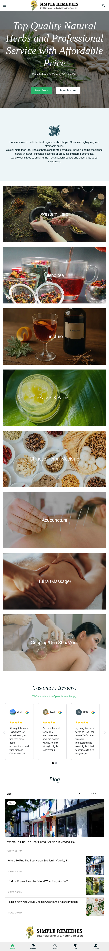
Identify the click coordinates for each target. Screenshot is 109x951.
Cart (75, 948)
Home (12, 948)
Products (33, 948)
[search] (103, 6)
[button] (41, 90)
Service (54, 948)
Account (96, 948)
